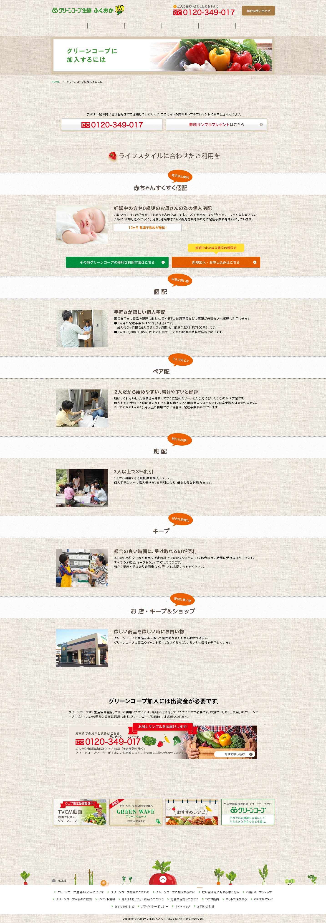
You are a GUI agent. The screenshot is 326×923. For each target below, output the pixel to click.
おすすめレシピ (124, 906)
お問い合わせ (206, 906)
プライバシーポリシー (154, 906)
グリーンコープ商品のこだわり (130, 892)
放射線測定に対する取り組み (221, 892)
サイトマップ (182, 906)
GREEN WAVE (263, 899)
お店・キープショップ (259, 892)
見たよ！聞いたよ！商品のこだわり (143, 899)
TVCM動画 (212, 899)
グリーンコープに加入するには (175, 892)
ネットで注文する (236, 899)
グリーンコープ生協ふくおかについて (80, 892)
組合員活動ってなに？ (185, 899)
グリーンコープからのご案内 (74, 899)
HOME (56, 81)
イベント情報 (107, 899)
